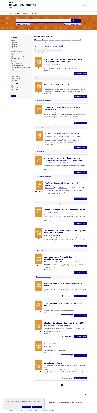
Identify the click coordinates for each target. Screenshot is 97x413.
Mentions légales (12, 410)
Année (13, 40)
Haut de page (84, 394)
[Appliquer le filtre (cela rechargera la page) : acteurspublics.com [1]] (18, 76)
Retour (15, 31)
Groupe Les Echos (17, 63)
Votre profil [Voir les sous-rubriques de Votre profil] (17, 13)
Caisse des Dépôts (17, 65)
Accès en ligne (67, 296)
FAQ (42, 13)
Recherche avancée (74, 24)
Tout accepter (37, 407)
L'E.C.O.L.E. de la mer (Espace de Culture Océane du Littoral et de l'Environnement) (64, 365)
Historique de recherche (22, 24)
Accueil (11, 13)
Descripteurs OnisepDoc (41, 40)
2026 (14, 43)
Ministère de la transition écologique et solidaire (57, 136)
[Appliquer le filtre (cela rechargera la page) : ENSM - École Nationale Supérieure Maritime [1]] (20, 68)
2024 (14, 47)
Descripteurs (15, 83)
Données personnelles (22, 410)
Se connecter (84, 5)
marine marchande (18, 85)
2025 (14, 45)
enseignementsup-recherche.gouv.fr (67, 402)
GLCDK (45, 346)
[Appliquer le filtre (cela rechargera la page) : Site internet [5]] (17, 58)
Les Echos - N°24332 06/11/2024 (52, 112)
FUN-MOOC (47, 87)
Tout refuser (26, 407)
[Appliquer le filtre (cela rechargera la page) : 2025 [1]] (15, 45)
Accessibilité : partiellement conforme (46, 410)
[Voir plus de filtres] (11, 49)
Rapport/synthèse (17, 56)
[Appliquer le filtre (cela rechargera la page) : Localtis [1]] (15, 80)
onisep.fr (80, 402)
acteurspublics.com (18, 76)
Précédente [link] (56, 385)
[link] (49, 385)
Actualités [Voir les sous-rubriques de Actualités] (25, 13)
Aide (65, 24)
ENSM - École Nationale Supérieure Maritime (55, 325)
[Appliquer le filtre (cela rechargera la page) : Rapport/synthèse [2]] (18, 56)
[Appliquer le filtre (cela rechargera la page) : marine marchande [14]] (18, 86)
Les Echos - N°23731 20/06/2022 (52, 235)
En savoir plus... (47, 70)
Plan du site (30, 410)
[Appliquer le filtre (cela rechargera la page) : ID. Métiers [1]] (16, 78)
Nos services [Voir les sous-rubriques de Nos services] (34, 13)
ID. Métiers (16, 78)
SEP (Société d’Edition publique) (52, 261)
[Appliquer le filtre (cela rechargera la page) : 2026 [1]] (15, 43)
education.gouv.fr (52, 402)
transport (57, 40)
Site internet (16, 58)
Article (15, 54)
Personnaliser (16, 407)
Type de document (16, 52)
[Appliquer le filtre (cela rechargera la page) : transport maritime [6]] (18, 88)
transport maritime (18, 87)
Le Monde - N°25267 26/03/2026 (52, 64)
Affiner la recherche (57, 46)
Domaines (51, 40)
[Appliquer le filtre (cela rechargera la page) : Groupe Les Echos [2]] (18, 63)
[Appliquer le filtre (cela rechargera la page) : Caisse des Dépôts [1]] (18, 65)
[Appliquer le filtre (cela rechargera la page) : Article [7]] (15, 54)
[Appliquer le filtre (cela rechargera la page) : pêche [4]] (15, 90)
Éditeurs (13, 61)
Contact (36, 410)
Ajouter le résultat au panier (45, 46)
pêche (14, 90)
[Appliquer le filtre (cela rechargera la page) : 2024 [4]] (15, 47)
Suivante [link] (66, 385)
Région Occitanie (49, 188)
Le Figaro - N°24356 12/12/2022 (51, 212)
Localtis (15, 80)
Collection (14, 74)
